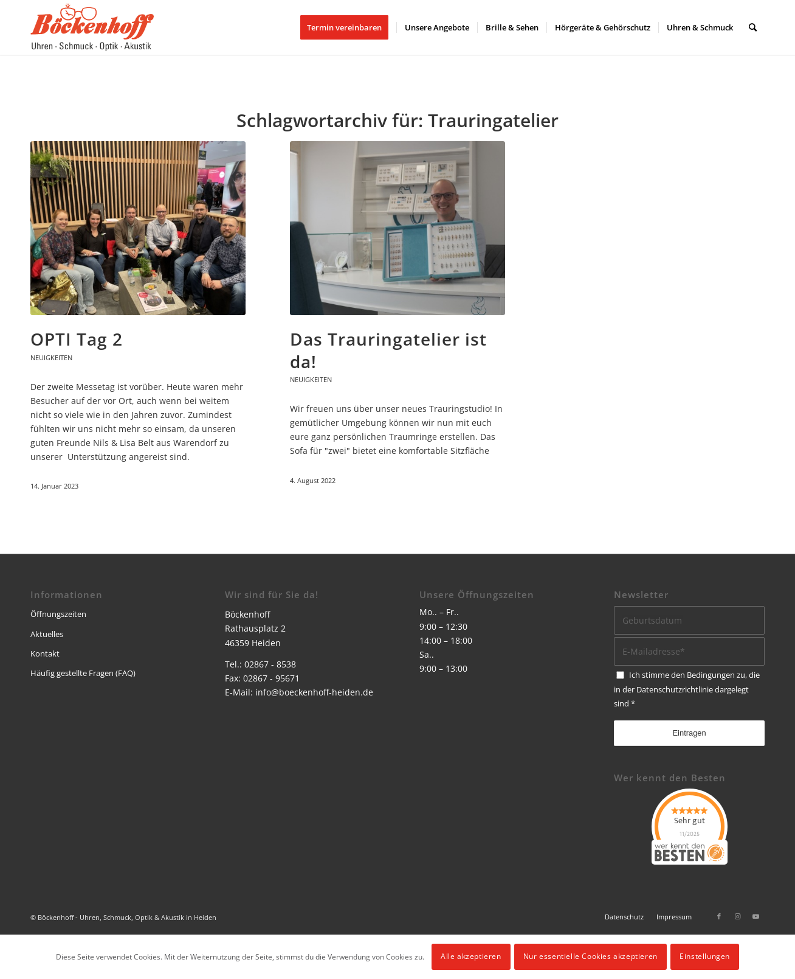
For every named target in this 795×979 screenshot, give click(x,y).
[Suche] (753, 27)
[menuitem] (348, 27)
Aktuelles (46, 634)
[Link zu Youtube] (755, 916)
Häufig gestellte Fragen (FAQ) (83, 672)
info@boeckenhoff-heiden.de (314, 692)
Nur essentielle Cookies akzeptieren (590, 956)
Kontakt (45, 653)
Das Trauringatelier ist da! (388, 349)
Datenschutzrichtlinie (674, 689)
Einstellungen (705, 956)
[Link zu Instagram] (737, 916)
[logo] (92, 27)
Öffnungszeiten (58, 613)
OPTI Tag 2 (76, 338)
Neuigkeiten (51, 357)
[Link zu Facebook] (719, 916)
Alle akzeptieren (471, 956)
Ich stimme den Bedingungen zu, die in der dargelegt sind (687, 688)
